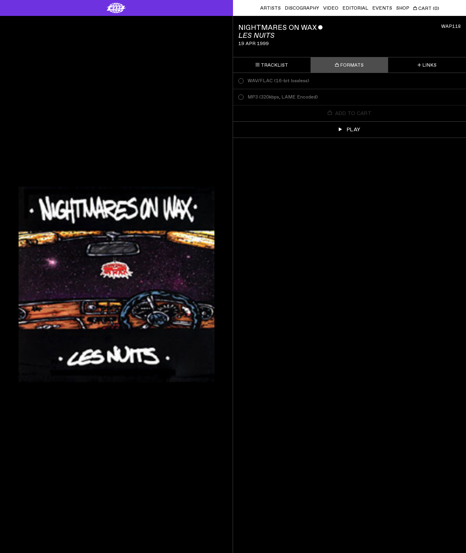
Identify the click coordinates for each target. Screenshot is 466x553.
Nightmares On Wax (277, 28)
